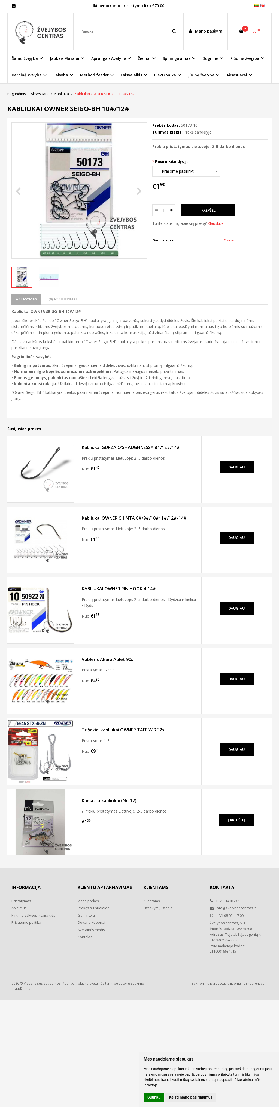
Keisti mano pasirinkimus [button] (191, 1097)
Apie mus (19, 907)
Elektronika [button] (165, 75)
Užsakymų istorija (158, 907)
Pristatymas (21, 900)
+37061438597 (224, 900)
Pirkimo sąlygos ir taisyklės (33, 915)
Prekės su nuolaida (94, 907)
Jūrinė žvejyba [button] (201, 75)
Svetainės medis (91, 929)
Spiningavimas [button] (176, 58)
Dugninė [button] (210, 58)
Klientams (156, 887)
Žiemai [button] (144, 58)
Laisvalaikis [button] (131, 75)
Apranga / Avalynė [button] (108, 58)
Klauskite (215, 223)
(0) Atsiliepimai (62, 299)
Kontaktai (85, 936)
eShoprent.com (256, 983)
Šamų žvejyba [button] (25, 58)
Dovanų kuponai (91, 922)
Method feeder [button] (94, 75)
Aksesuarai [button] (236, 75)
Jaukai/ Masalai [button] (64, 58)
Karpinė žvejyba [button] (27, 75)
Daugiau (236, 467)
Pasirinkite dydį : (171, 161)
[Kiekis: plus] (171, 210)
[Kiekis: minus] (156, 210)
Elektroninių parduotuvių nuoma (216, 983)
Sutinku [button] (153, 1097)
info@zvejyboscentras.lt (233, 907)
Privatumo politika (26, 922)
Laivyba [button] (61, 75)
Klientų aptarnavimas (105, 887)
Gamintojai (87, 915)
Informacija (26, 887)
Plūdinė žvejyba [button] (244, 58)
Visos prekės (88, 900)
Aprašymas (26, 299)
